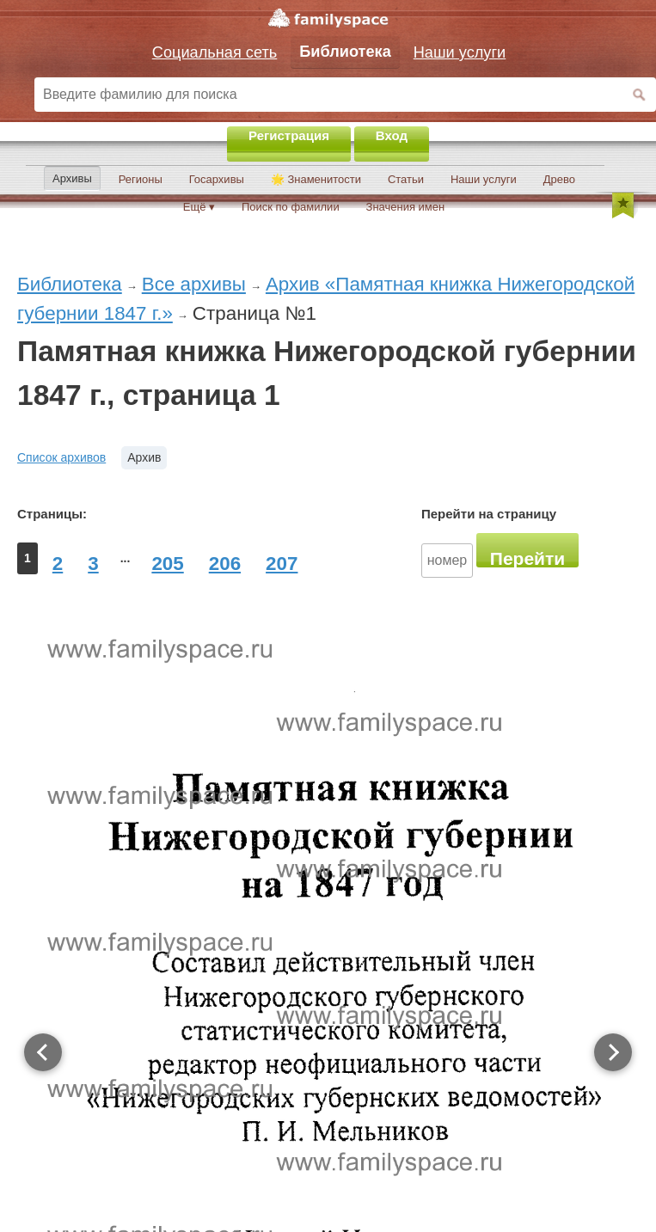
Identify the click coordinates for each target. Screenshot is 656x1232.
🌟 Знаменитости (316, 179)
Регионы (140, 179)
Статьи (406, 179)
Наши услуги (484, 179)
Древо (559, 179)
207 (281, 563)
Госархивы (216, 179)
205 (167, 563)
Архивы (72, 178)
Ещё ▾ (199, 206)
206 (225, 563)
